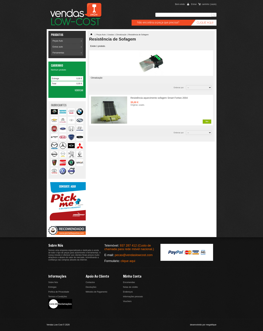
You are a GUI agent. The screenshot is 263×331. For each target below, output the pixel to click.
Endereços (128, 292)
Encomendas (129, 282)
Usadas (111, 35)
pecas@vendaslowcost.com (134, 255)
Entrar (194, 4)
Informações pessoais (133, 296)
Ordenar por (179, 87)
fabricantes (59, 105)
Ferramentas (58, 53)
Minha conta (132, 276)
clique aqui (128, 261)
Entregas (52, 287)
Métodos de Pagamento (96, 292)
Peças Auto (58, 41)
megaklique (211, 325)
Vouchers (127, 301)
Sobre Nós (53, 282)
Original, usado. (138, 105)
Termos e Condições (57, 296)
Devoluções (91, 287)
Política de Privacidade (58, 292)
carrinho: (209, 4)
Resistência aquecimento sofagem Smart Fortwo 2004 (159, 97)
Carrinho (57, 65)
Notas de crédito (130, 287)
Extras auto (58, 47)
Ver (206, 121)
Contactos (90, 282)
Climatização (121, 35)
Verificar (79, 90)
